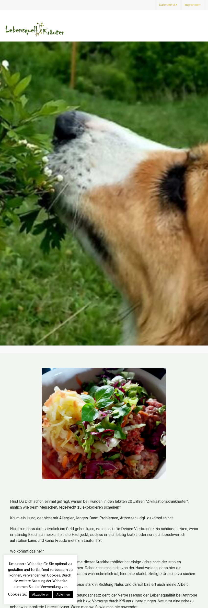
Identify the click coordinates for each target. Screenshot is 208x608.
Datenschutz (168, 5)
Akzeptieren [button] (40, 594)
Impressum (192, 5)
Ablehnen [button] (63, 594)
